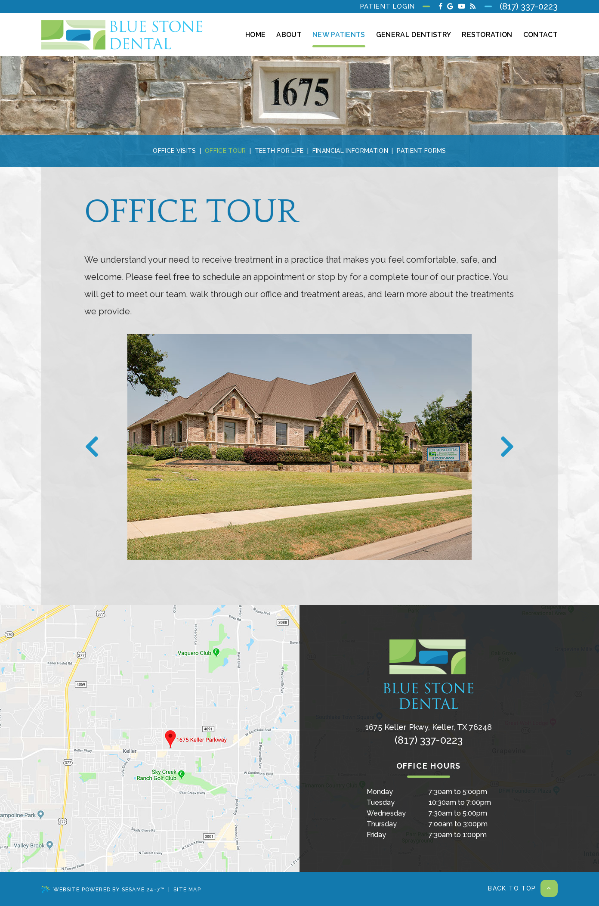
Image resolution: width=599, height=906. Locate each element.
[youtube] (461, 6)
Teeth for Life (279, 150)
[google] (450, 6)
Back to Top (523, 888)
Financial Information (350, 150)
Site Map (187, 890)
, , (428, 727)
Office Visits (174, 150)
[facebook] (440, 6)
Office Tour (225, 150)
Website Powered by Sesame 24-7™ (102, 889)
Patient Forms (421, 150)
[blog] (472, 6)
